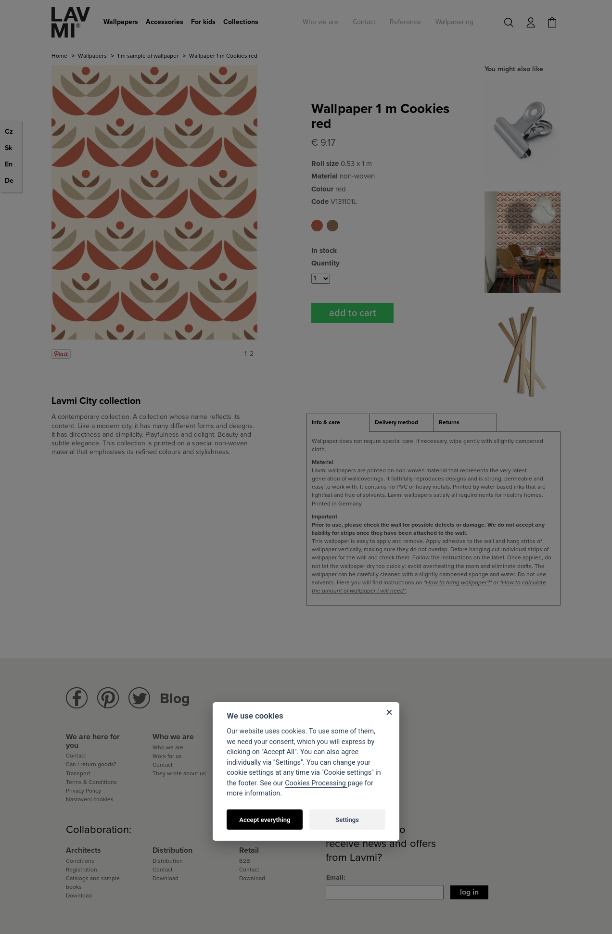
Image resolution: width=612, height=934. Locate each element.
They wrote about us (179, 773)
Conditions (80, 861)
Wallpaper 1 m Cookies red (317, 225)
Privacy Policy (83, 790)
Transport (78, 773)
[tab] (338, 423)
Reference (405, 22)
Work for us (167, 756)
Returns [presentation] (449, 422)
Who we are (320, 22)
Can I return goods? (91, 764)
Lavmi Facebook (77, 698)
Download (79, 895)
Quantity (325, 263)
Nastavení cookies (90, 799)
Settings (347, 819)
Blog (175, 698)
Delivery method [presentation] (396, 422)
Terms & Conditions (91, 782)
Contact (364, 22)
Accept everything (264, 819)
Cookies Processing (316, 783)
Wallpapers (120, 22)
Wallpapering (454, 22)
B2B (244, 861)
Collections (240, 22)
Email (335, 877)
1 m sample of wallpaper (147, 55)
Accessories (164, 22)
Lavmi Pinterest (108, 698)
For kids (203, 22)
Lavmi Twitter (139, 698)
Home (59, 55)
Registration (81, 869)
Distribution (168, 861)
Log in (469, 892)
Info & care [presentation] (326, 422)
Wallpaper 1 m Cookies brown (332, 225)
